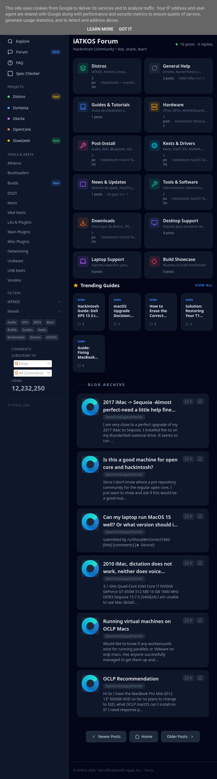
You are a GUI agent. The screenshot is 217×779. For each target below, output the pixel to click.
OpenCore (19, 129)
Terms (149, 770)
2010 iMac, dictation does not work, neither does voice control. (137, 567)
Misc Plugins (19, 241)
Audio (12, 322)
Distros (34, 96)
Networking (18, 251)
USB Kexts (16, 270)
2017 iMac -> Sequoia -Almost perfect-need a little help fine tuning (137, 406)
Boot (50, 322)
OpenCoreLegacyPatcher (124, 417)
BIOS (37, 322)
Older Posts (180, 736)
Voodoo (14, 280)
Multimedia (16, 337)
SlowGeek (34, 140)
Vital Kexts (17, 212)
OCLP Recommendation (131, 678)
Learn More (100, 29)
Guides (27, 329)
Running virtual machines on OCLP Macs (137, 625)
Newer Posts (106, 736)
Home (143, 736)
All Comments (29, 373)
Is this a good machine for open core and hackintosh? (140, 463)
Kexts (12, 202)
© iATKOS (19, 405)
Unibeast (15, 260)
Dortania (18, 107)
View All (204, 285)
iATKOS (51, 337)
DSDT (12, 193)
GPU (25, 322)
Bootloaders (18, 172)
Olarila (16, 118)
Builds (34, 183)
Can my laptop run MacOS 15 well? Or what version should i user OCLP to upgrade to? (138, 521)
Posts (21, 363)
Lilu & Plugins (19, 222)
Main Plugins (19, 231)
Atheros (14, 163)
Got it (125, 29)
